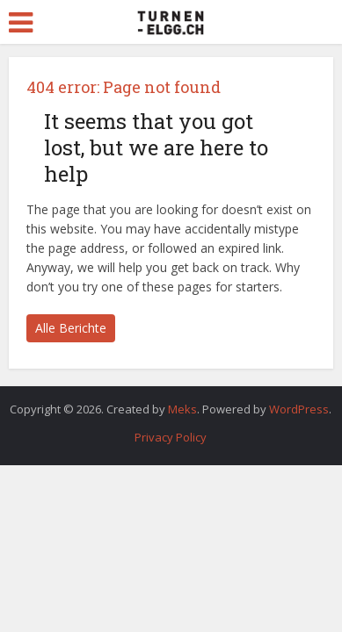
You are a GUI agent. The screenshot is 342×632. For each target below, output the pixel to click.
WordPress (299, 409)
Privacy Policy (171, 437)
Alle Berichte (70, 328)
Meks (182, 409)
